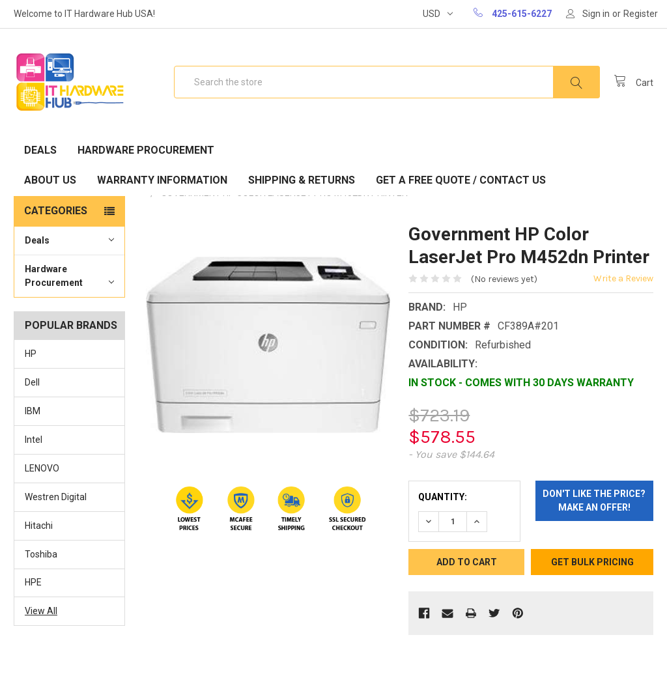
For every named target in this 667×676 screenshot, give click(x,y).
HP (30, 353)
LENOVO (42, 468)
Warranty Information (162, 180)
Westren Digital (56, 497)
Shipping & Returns (301, 180)
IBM (32, 411)
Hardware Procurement (146, 150)
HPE (33, 582)
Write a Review (623, 278)
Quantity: (442, 497)
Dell (32, 382)
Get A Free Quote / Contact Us (461, 180)
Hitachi (39, 525)
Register (640, 13)
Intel (33, 439)
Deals (40, 150)
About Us (50, 180)
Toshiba (41, 554)
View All (41, 611)
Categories (55, 210)
